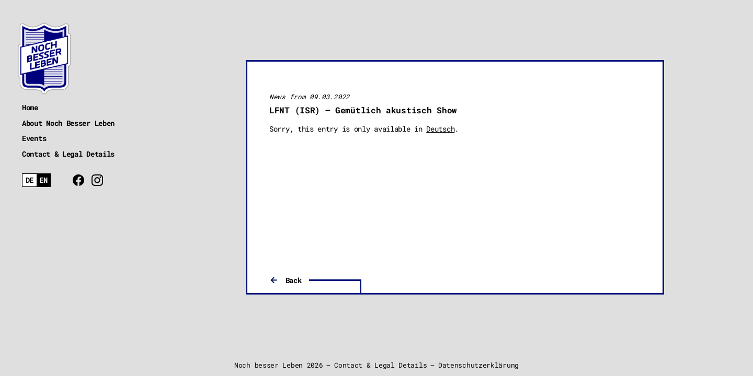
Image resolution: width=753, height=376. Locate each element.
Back (294, 280)
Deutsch (440, 129)
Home (30, 107)
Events (34, 138)
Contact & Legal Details (68, 154)
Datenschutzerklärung (478, 365)
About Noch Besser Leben (68, 123)
